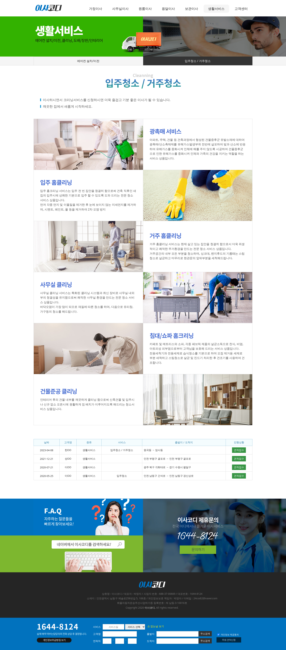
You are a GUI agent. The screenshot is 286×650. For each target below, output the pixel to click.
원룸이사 (145, 8)
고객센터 (241, 8)
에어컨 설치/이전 (88, 61)
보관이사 (191, 8)
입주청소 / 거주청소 (198, 61)
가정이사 (95, 8)
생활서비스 (216, 8)
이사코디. (150, 607)
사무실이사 (120, 8)
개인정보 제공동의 (228, 634)
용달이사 (168, 8)
